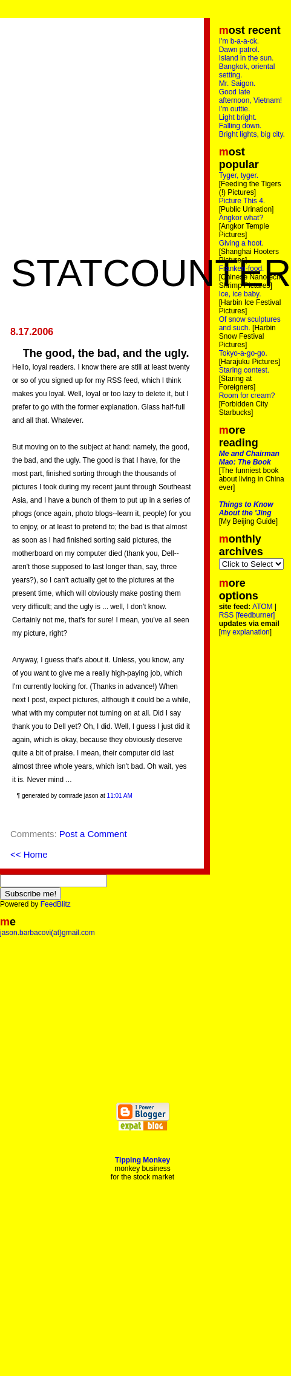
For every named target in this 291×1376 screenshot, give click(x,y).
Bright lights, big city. (252, 134)
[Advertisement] (113, 137)
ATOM (262, 606)
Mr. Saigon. (237, 83)
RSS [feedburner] (247, 615)
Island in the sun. (246, 58)
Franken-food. (241, 268)
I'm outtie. (234, 109)
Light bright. (238, 117)
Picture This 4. (242, 201)
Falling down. (240, 126)
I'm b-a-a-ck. (239, 41)
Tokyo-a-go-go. (243, 353)
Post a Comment (93, 834)
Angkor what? (241, 218)
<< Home (29, 854)
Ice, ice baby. (240, 294)
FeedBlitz (56, 904)
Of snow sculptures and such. (250, 323)
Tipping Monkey (142, 1160)
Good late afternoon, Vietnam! (251, 96)
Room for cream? (247, 395)
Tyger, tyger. (238, 175)
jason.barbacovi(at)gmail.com (47, 932)
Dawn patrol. (239, 49)
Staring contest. (244, 370)
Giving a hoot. (241, 243)
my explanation (245, 632)
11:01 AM (119, 795)
